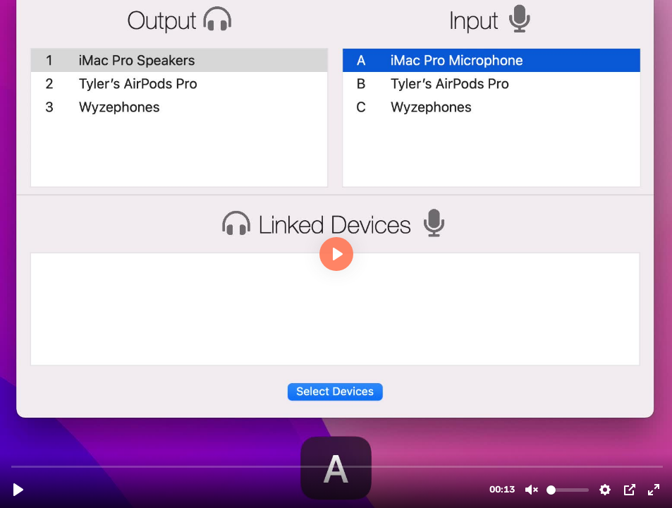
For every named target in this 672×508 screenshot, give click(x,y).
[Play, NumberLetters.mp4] (18, 489)
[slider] (337, 466)
